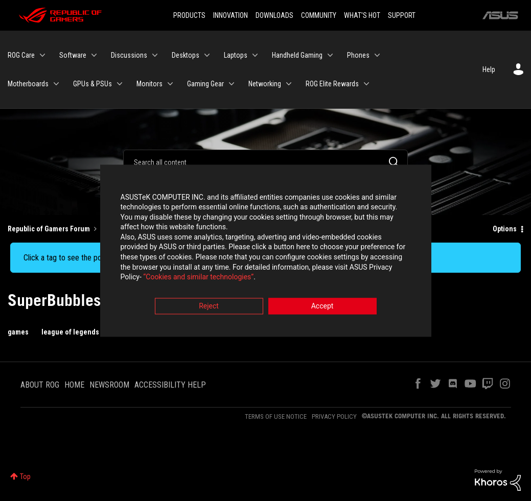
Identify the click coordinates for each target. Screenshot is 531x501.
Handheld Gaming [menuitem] (297, 55)
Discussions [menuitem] (129, 55)
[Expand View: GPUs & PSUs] (119, 84)
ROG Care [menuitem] (21, 55)
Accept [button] (322, 307)
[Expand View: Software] (94, 55)
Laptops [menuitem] (235, 55)
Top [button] (25, 476)
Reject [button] (209, 307)
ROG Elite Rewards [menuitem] (332, 84)
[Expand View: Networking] (289, 84)
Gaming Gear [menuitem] (205, 84)
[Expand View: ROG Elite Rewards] (366, 84)
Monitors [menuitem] (149, 84)
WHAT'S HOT (362, 15)
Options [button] (505, 229)
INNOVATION (230, 15)
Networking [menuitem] (264, 84)
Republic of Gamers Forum (49, 229)
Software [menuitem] (72, 55)
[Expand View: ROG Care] (42, 55)
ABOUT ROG (39, 385)
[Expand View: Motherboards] (56, 84)
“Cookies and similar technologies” (198, 278)
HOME (74, 385)
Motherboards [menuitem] (28, 84)
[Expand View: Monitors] (170, 84)
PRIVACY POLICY (334, 416)
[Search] (265, 162)
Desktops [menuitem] (185, 55)
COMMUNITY (318, 15)
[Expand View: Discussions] (155, 55)
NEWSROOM (109, 385)
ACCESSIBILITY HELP (170, 385)
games (18, 332)
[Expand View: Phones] (377, 55)
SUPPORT (401, 15)
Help (488, 69)
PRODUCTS (189, 15)
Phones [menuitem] (358, 55)
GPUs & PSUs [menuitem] (92, 84)
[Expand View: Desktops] (207, 55)
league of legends (70, 332)
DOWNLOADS (274, 15)
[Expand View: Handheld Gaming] (330, 55)
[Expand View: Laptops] (255, 55)
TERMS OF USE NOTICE (276, 416)
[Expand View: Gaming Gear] (231, 84)
